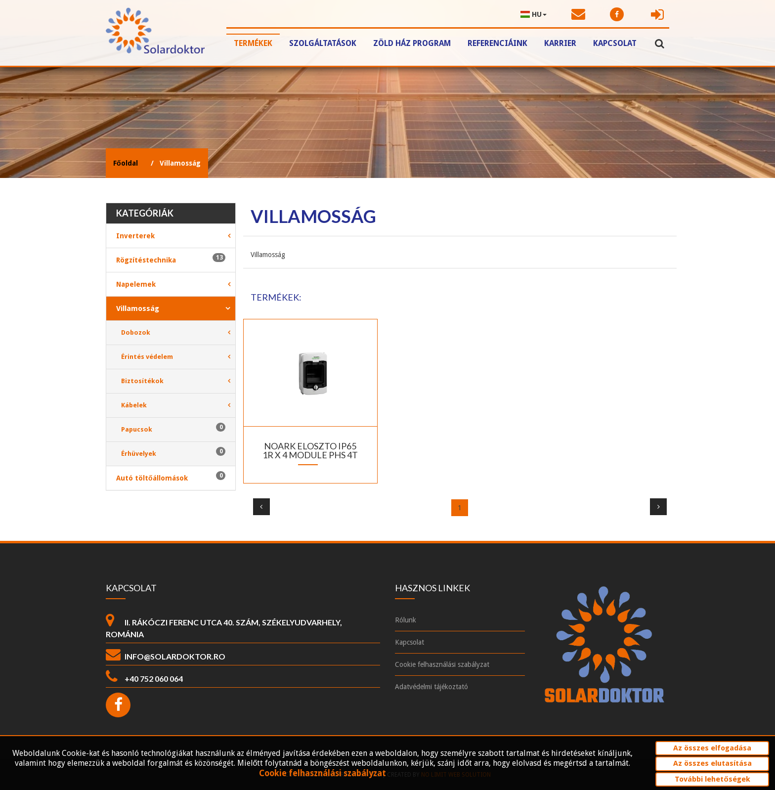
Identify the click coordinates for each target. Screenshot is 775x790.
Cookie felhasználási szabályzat (322, 774)
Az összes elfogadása (712, 748)
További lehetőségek (712, 779)
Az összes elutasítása (712, 763)
